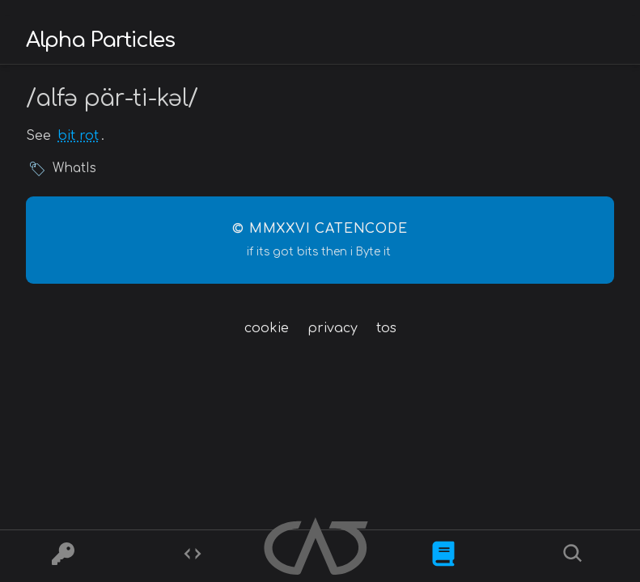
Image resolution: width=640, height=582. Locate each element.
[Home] (317, 548)
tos (386, 328)
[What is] (443, 556)
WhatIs (74, 168)
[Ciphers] (63, 556)
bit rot (78, 136)
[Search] (575, 556)
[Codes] (192, 556)
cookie (266, 328)
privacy (332, 328)
